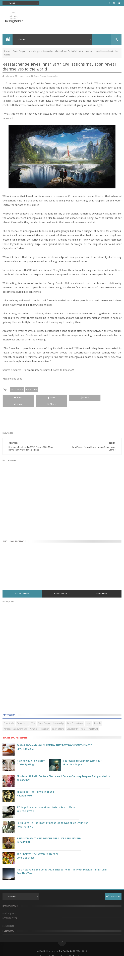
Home (7, 51)
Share (38, 397)
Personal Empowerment (15, 722)
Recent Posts (22, 587)
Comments (101, 587)
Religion (45, 722)
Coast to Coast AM (63, 370)
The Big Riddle (66, 944)
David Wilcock (95, 83)
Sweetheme (78, 949)
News (88, 717)
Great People (19, 51)
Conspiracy (22, 717)
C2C (33, 330)
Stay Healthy (72, 722)
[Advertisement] (28, 653)
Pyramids (34, 722)
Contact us (113, 890)
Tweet (13, 397)
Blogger (56, 949)
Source (6, 370)
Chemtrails (9, 717)
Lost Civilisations (75, 717)
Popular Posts (62, 587)
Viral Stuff (93, 722)
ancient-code (14, 378)
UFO (83, 722)
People (97, 717)
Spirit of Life (58, 722)
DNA (33, 717)
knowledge (34, 51)
